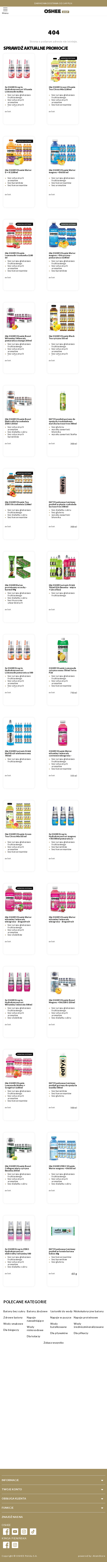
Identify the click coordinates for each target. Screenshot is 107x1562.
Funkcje (8, 1507)
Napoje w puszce (61, 1317)
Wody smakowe (13, 1323)
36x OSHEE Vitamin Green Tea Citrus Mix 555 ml (18, 835)
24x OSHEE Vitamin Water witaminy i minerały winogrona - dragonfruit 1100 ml (18, 920)
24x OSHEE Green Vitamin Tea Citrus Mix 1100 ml (62, 88)
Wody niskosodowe (35, 1328)
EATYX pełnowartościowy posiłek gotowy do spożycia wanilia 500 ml (63, 1085)
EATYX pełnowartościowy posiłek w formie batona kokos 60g (62, 1251)
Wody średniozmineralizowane (89, 1325)
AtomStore (99, 1555)
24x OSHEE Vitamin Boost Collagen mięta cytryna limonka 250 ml (18, 1168)
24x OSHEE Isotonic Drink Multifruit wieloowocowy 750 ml (18, 753)
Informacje (10, 1480)
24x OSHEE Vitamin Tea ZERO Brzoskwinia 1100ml (18, 503)
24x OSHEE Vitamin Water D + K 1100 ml (18, 171)
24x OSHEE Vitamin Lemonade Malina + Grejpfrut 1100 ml (15, 1085)
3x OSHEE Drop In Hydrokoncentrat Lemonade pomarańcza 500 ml (19, 671)
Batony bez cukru (14, 1311)
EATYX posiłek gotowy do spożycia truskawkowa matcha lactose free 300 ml (63, 421)
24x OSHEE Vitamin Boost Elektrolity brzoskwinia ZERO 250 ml (18, 421)
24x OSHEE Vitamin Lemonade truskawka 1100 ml (19, 255)
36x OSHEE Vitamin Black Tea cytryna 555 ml (62, 337)
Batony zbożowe (37, 1311)
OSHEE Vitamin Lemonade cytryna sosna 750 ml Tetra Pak (62, 670)
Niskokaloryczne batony (89, 1311)
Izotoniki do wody (61, 1311)
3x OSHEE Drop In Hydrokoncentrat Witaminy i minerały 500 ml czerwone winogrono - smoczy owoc (18, 1004)
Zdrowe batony (13, 1317)
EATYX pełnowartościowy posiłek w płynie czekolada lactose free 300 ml (62, 504)
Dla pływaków (59, 1333)
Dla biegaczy (11, 1329)
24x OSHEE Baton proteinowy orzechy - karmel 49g (16, 587)
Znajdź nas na (12, 1516)
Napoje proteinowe (86, 1317)
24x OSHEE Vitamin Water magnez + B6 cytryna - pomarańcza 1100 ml (62, 255)
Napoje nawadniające (35, 1319)
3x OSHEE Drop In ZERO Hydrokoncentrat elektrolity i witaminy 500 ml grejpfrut (18, 1252)
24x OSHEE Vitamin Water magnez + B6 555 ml (62, 171)
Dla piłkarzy (81, 1333)
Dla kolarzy (33, 1336)
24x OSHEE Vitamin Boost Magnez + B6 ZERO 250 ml (62, 1001)
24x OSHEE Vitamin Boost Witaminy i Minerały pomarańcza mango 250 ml (18, 338)
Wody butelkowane (58, 1325)
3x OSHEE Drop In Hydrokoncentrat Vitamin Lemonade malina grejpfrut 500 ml (18, 90)
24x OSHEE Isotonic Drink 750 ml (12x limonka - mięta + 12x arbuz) (62, 587)
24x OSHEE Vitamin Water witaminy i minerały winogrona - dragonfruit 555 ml (62, 920)
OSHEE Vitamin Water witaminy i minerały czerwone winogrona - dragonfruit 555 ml (60, 754)
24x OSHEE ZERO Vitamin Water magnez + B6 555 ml (62, 1167)
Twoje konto (12, 1489)
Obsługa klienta (14, 1498)
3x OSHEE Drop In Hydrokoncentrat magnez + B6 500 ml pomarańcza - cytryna (62, 837)
